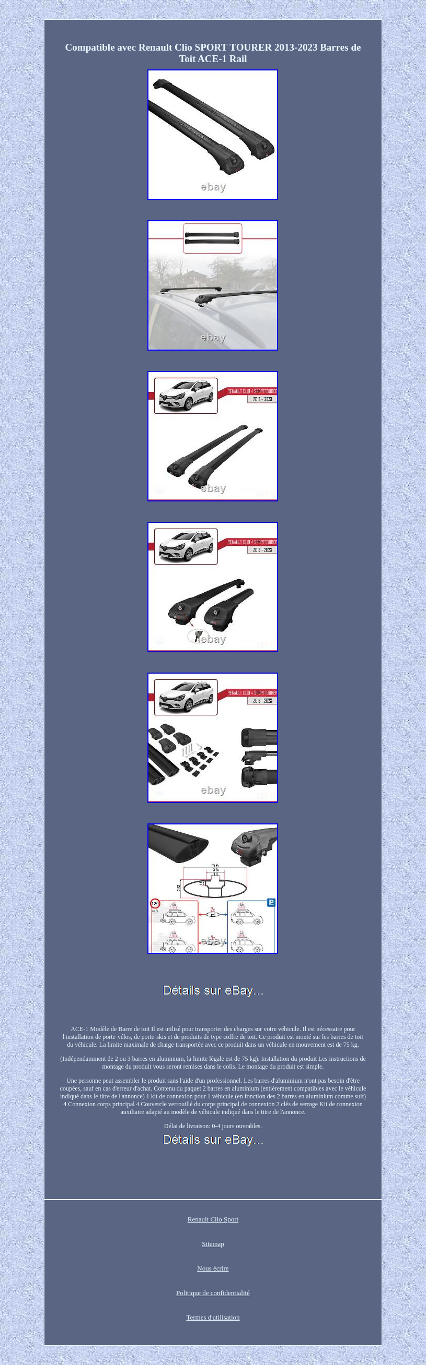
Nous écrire (212, 1268)
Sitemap (213, 1244)
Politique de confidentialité (213, 1293)
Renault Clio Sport (213, 1219)
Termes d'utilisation (212, 1317)
